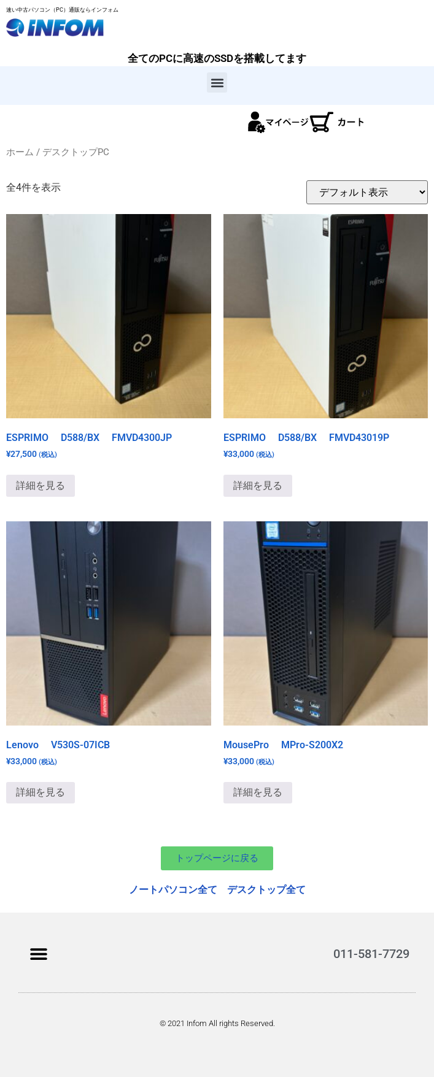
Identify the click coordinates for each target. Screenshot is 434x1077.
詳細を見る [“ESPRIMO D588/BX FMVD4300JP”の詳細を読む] (40, 485)
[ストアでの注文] (367, 192)
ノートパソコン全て (173, 889)
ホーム (20, 152)
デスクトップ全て (266, 889)
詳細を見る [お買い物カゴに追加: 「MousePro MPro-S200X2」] (257, 792)
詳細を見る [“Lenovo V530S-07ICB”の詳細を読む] (40, 792)
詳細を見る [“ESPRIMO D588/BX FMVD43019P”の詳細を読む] (257, 485)
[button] (217, 82)
